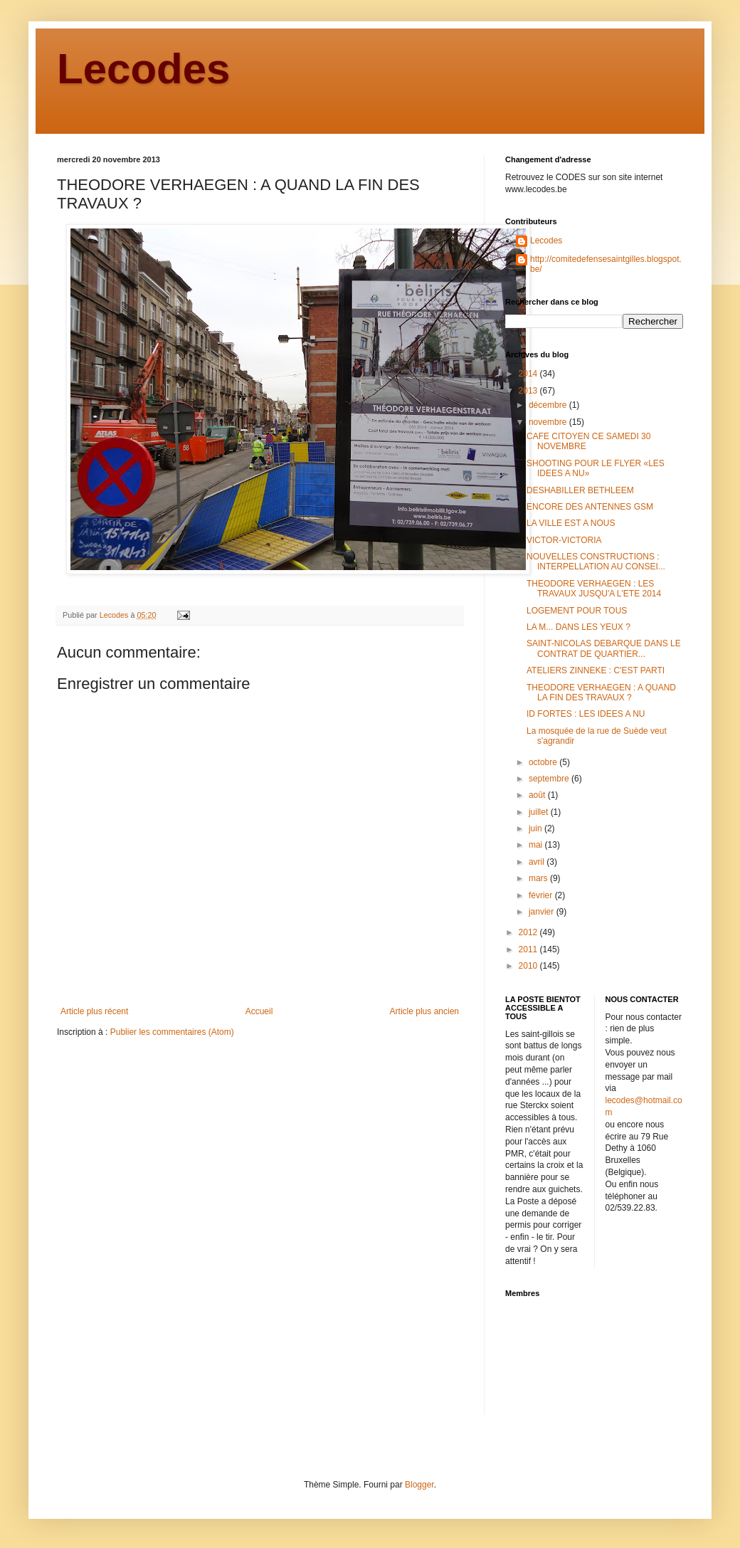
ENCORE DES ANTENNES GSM (590, 507)
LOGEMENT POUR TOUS (577, 611)
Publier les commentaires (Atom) (172, 1032)
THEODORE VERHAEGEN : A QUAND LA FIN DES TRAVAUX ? (601, 692)
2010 (529, 966)
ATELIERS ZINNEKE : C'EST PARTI (596, 670)
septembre (550, 779)
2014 (529, 374)
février (542, 895)
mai (537, 845)
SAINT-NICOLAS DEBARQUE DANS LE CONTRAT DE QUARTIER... (604, 648)
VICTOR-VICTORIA (564, 540)
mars (539, 878)
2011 (529, 949)
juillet (540, 812)
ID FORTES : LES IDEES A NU (586, 714)
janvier (542, 912)
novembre (549, 422)
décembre (549, 405)
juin (536, 828)
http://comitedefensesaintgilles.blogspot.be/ (606, 264)
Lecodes (143, 69)
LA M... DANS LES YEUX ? (578, 627)
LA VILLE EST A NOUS (571, 523)
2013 (529, 391)
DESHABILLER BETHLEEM (580, 490)
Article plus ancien (424, 1011)
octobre (544, 762)
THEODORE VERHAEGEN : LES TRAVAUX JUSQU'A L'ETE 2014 (594, 589)
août (538, 795)
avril (537, 862)
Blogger (419, 1485)
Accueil (259, 1011)
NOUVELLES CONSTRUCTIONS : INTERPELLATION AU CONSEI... (596, 562)
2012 (529, 932)
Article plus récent (94, 1011)
